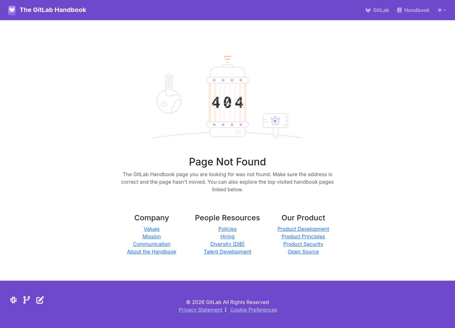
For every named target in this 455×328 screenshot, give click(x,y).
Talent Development (227, 251)
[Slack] (13, 300)
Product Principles (303, 236)
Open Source (303, 251)
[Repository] (26, 300)
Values (152, 229)
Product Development (303, 229)
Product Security (303, 244)
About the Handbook (151, 251)
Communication (152, 244)
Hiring (227, 236)
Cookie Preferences (253, 310)
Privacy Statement (200, 310)
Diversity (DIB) (227, 244)
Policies (227, 229)
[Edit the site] (40, 300)
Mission (152, 236)
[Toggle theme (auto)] (442, 10)
